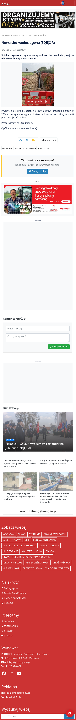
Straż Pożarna (61, 562)
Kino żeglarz (10, 551)
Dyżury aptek (11, 588)
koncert (27, 551)
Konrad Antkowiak (44, 539)
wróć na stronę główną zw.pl (38, 511)
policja (50, 551)
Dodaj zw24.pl (37, 171)
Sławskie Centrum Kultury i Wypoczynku (27, 556)
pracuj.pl (8, 630)
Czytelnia (34, 534)
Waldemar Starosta (57, 568)
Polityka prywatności (15, 597)
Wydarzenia (26, 35)
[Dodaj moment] (70, 713)
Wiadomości (40, 35)
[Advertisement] (38, 266)
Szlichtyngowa (12, 539)
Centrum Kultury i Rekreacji (19, 545)
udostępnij (49, 140)
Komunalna (29, 148)
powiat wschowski (55, 534)
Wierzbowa (44, 148)
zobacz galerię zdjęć (37, 101)
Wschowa (7, 148)
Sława (21, 534)
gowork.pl (9, 620)
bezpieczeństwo (32, 568)
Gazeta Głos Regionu (15, 593)
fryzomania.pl (11, 625)
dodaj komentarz (59, 346)
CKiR (27, 539)
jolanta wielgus (12, 562)
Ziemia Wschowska (9, 35)
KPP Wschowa (11, 568)
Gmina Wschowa (49, 545)
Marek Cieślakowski (37, 562)
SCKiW (38, 551)
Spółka (17, 148)
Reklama (8, 602)
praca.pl (8, 635)
